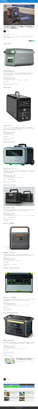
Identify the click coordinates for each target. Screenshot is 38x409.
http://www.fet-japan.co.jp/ (7, 139)
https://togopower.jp (6, 220)
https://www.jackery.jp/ (6, 265)
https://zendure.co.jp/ (6, 182)
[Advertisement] (19, 371)
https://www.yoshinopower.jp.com (8, 84)
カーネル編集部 (8, 31)
